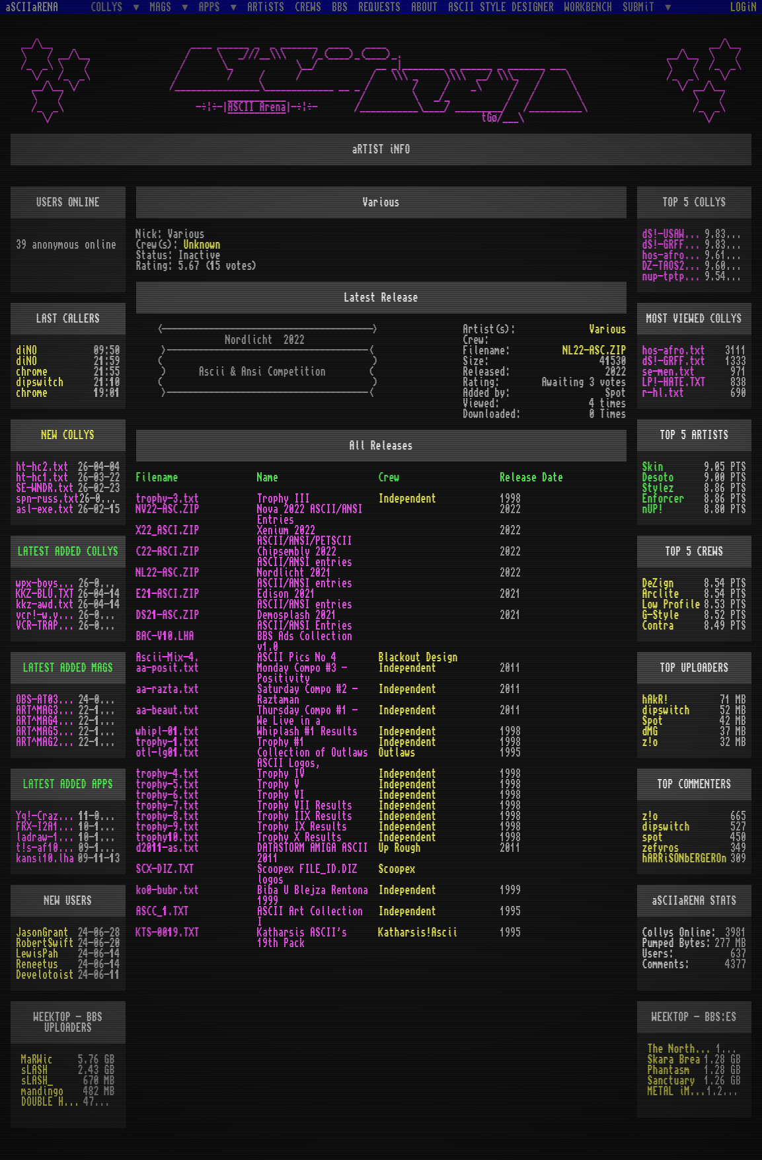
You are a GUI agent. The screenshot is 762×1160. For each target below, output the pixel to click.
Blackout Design (418, 657)
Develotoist (45, 975)
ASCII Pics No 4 (296, 657)
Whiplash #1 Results (307, 731)
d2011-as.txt (168, 848)
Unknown (202, 244)
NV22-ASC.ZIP (168, 509)
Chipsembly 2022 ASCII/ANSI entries (304, 556)
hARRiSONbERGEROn (684, 858)
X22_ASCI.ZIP (168, 530)
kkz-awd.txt (45, 604)
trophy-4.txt (168, 773)
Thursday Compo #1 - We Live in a (307, 715)
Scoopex (397, 869)
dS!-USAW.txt (673, 234)
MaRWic (37, 1059)
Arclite (660, 594)
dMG (650, 731)
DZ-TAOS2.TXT (673, 266)
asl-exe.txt (45, 509)
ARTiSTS (265, 7)
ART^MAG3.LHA (47, 710)
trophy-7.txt (168, 805)
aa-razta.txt (168, 689)
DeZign (658, 583)
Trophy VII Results (304, 805)
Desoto (658, 477)
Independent (408, 498)
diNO (26, 350)
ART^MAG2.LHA (47, 742)
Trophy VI (281, 795)
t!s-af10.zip (47, 848)
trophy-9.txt (168, 826)
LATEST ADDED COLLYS (68, 551)
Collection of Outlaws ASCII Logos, (312, 757)
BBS (340, 7)
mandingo (42, 1091)
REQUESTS (379, 7)
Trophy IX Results (302, 826)
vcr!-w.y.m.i (47, 615)
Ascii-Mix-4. (168, 657)
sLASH (34, 1070)
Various (607, 329)
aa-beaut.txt (168, 710)
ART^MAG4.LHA (47, 721)
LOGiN (743, 7)
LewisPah (37, 953)
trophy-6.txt (168, 795)
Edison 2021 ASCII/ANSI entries (304, 599)
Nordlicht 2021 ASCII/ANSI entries (304, 578)
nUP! (653, 509)
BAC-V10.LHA (165, 636)
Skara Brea (674, 1059)
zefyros (660, 848)
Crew (389, 477)
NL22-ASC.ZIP (594, 350)
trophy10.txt (168, 837)
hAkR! (655, 699)
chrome (32, 371)
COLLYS (109, 7)
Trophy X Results (299, 837)
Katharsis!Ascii (418, 932)
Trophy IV (281, 773)
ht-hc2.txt (42, 467)
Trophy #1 (281, 742)
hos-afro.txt (673, 255)
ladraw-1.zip (47, 837)
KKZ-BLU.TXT (45, 594)
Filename (157, 477)
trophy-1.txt (168, 742)
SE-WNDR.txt (45, 488)
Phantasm (669, 1070)
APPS (212, 7)
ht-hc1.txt (42, 477)
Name (267, 477)
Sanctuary (671, 1080)
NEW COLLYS (68, 435)
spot (653, 837)
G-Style (660, 615)
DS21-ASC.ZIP (168, 615)
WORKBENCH (588, 7)
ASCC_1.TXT (162, 911)
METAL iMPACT (677, 1091)
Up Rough (400, 848)
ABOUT (424, 7)
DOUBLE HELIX (52, 1102)
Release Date (531, 477)
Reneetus (37, 964)
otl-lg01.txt (168, 752)
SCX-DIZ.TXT (165, 869)
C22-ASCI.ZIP (168, 551)
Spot (653, 721)
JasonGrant (42, 932)
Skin (653, 467)
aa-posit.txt (168, 668)
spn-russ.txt (47, 498)
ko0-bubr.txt (168, 890)
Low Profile (671, 604)
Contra (658, 625)
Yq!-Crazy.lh (47, 816)
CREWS (308, 7)
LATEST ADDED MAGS (68, 668)
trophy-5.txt (168, 784)
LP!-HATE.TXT (674, 382)
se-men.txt (668, 371)
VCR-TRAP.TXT (47, 625)
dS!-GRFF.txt (673, 244)
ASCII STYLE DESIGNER (501, 7)
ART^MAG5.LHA (47, 731)
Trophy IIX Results (304, 816)
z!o (650, 742)
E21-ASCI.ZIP (168, 594)
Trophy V (278, 784)
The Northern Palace (682, 1049)
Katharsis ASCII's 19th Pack (302, 937)
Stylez (658, 488)
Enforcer (663, 498)
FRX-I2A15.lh (47, 826)
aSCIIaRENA (31, 7)
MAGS (163, 7)
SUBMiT (641, 7)
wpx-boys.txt (47, 583)
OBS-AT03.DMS (47, 699)
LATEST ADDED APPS (68, 784)
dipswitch (39, 382)
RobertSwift (45, 943)
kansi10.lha (45, 858)
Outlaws (397, 752)
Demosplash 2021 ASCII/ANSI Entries (304, 620)
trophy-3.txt (168, 498)
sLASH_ (37, 1080)
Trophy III (283, 498)
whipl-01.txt (168, 731)
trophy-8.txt (168, 816)
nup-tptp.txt (673, 276)
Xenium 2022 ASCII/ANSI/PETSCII (304, 535)
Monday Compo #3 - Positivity (302, 673)
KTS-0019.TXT (168, 932)
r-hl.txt (663, 393)
